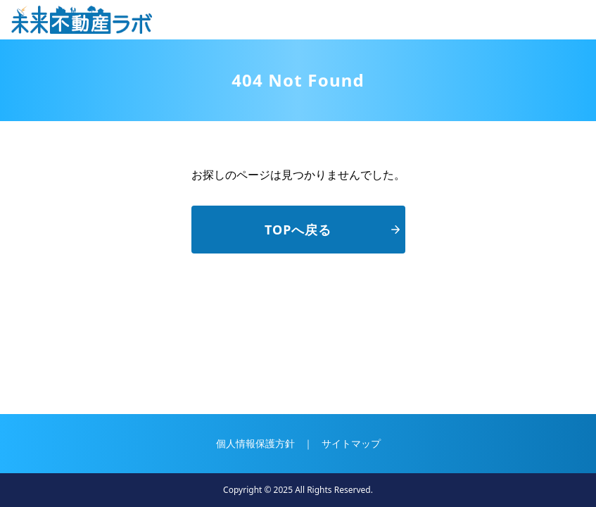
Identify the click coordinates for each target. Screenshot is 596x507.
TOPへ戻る (332, 229)
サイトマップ (351, 443)
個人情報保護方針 (255, 443)
